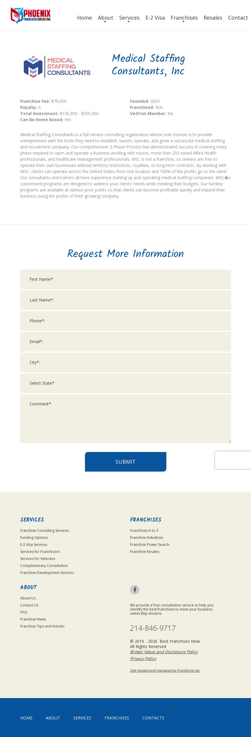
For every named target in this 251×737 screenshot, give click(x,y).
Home (84, 17)
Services (129, 17)
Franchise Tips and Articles (42, 626)
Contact (238, 17)
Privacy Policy (143, 658)
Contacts (153, 718)
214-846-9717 (153, 628)
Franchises (184, 17)
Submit (125, 608)
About (105, 17)
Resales (213, 17)
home (26, 718)
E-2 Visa (155, 17)
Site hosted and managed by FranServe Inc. (165, 670)
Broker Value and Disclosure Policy (164, 651)
